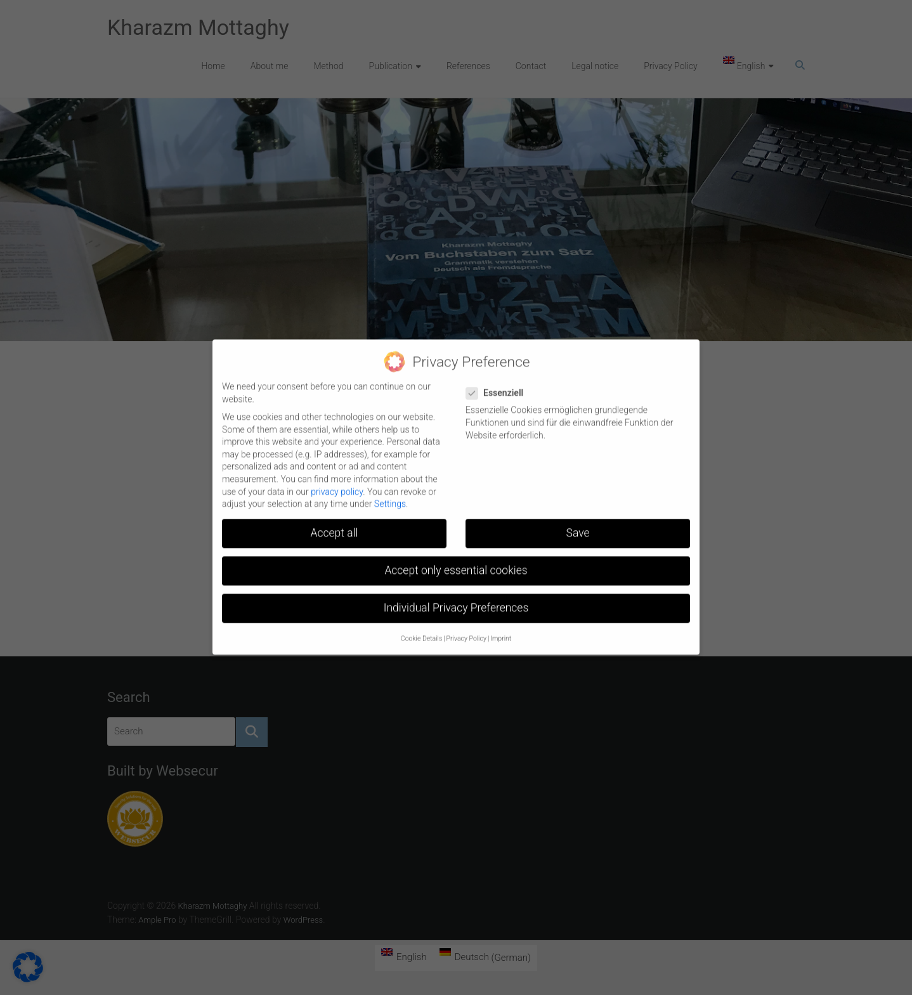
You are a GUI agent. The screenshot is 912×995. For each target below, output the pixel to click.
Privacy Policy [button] (466, 629)
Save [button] (578, 524)
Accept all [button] (334, 524)
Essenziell (500, 385)
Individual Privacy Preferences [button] (456, 599)
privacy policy (337, 483)
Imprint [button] (500, 629)
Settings (390, 495)
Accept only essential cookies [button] (455, 562)
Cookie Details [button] (421, 629)
